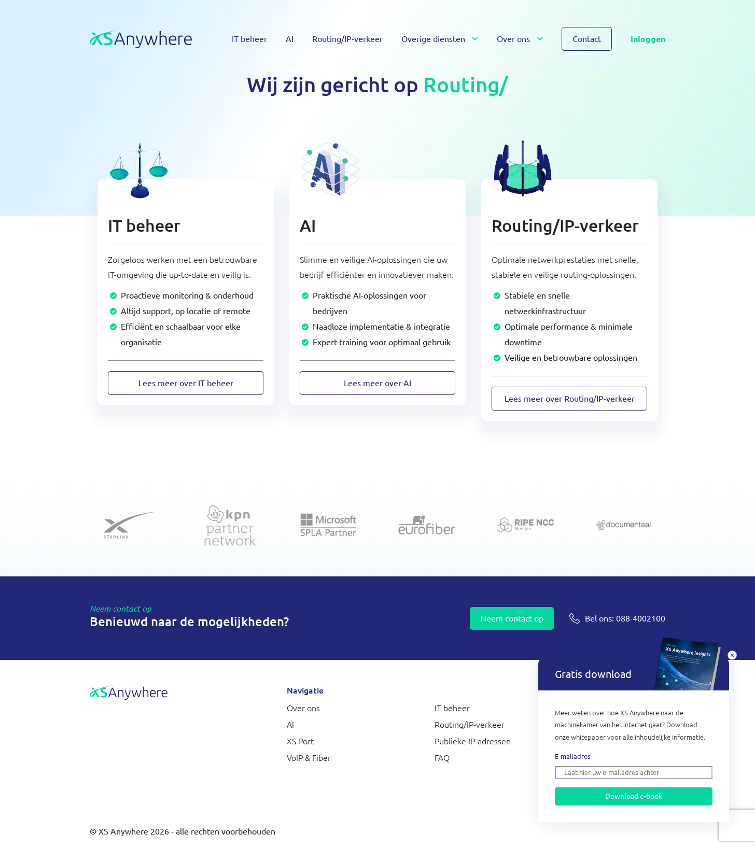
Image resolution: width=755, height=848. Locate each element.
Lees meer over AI (377, 383)
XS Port (300, 741)
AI (289, 39)
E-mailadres (573, 756)
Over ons (513, 39)
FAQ (442, 757)
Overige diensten (433, 39)
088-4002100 (625, 618)
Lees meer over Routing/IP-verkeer (570, 398)
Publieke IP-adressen (473, 741)
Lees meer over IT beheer (185, 383)
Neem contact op (511, 618)
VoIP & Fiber (309, 757)
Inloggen (648, 39)
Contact (586, 39)
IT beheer (249, 39)
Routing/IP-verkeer (347, 39)
